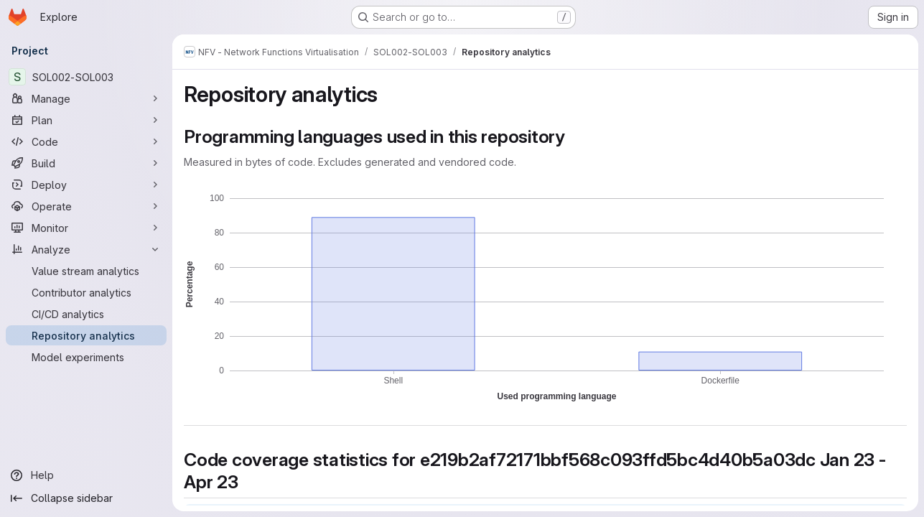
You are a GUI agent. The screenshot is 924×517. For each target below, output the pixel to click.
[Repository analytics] (86, 335)
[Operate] (86, 206)
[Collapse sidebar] (86, 498)
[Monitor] (86, 228)
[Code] (86, 141)
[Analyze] (86, 249)
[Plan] (86, 120)
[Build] (86, 163)
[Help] (86, 475)
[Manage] (86, 98)
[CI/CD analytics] (86, 314)
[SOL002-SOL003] (86, 77)
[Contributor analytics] (86, 292)
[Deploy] (86, 184)
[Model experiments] (86, 357)
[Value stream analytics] (86, 271)
